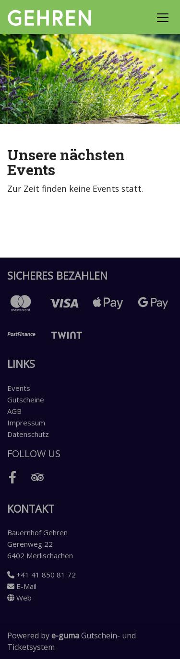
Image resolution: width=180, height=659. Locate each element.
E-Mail (21, 586)
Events (18, 388)
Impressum (26, 422)
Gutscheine (25, 399)
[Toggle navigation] (163, 17)
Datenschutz (28, 434)
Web (19, 597)
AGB (14, 411)
